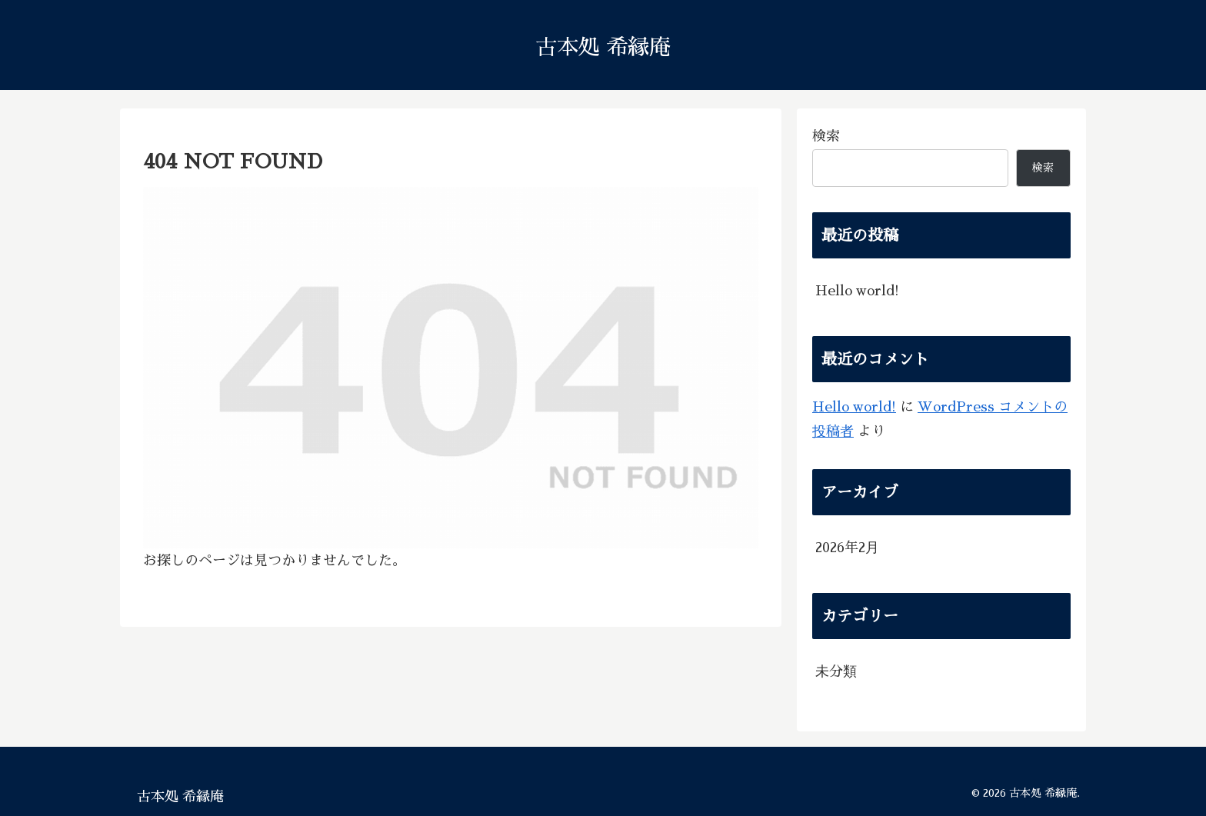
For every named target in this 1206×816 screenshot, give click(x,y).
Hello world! (857, 291)
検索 (826, 136)
